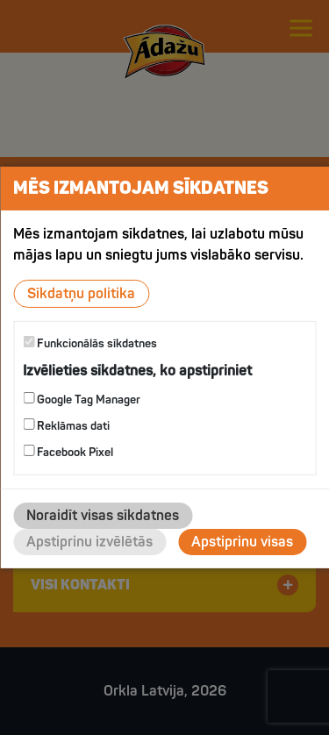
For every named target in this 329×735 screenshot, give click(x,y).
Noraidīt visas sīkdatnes (102, 515)
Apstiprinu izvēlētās (89, 542)
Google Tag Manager (81, 399)
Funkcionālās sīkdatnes (90, 343)
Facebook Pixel (68, 452)
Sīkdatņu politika (81, 294)
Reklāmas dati (66, 425)
